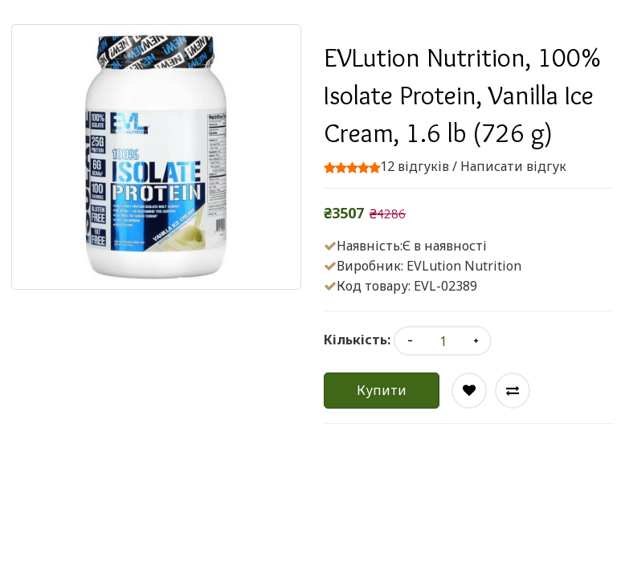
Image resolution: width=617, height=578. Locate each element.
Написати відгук (513, 166)
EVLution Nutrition (464, 266)
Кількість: (357, 339)
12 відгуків (414, 166)
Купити (382, 390)
